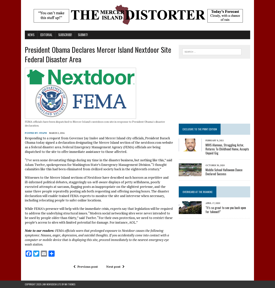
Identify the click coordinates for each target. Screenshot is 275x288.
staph (43, 132)
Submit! (83, 34)
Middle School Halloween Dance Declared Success (223, 172)
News (31, 34)
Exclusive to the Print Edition (200, 129)
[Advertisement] (214, 91)
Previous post (85, 266)
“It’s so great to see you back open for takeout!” (225, 209)
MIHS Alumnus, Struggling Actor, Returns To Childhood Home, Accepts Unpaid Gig (227, 149)
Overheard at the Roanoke (198, 192)
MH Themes (70, 284)
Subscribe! (65, 34)
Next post (115, 266)
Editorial (46, 34)
